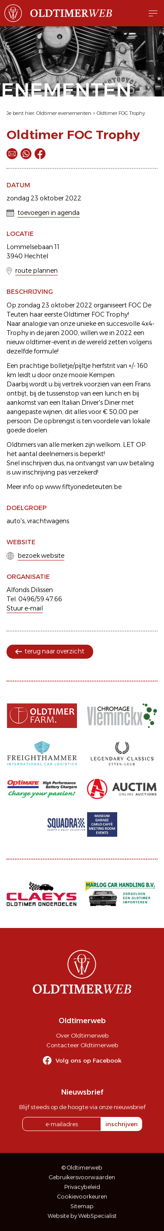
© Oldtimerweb (82, 1167)
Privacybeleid (82, 1187)
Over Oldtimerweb (82, 1035)
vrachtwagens (48, 521)
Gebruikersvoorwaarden (82, 1177)
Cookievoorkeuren (82, 1196)
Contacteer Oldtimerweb (82, 1045)
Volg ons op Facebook (89, 1060)
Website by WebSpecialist (82, 1216)
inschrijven (121, 1124)
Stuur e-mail (25, 608)
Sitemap (82, 1206)
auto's (15, 521)
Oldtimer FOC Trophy (121, 113)
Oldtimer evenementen (63, 113)
